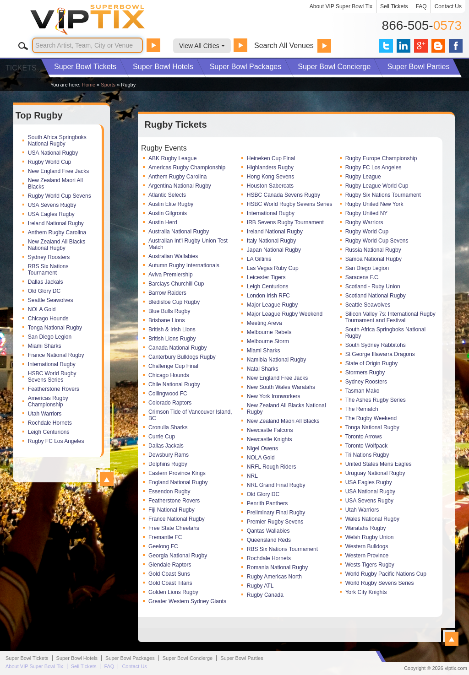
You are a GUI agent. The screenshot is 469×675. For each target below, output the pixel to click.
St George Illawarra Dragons (380, 354)
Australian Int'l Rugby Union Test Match (188, 244)
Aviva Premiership (170, 274)
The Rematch (361, 409)
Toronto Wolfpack (366, 446)
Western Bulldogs (366, 546)
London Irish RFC (268, 295)
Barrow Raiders (167, 293)
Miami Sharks (44, 346)
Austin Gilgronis (167, 213)
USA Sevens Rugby (52, 205)
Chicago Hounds (48, 318)
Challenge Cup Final (173, 366)
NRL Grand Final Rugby (276, 485)
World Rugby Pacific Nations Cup (385, 574)
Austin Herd (162, 222)
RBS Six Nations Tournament (48, 269)
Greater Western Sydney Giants (187, 601)
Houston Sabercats (270, 186)
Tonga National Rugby (55, 327)
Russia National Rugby (373, 250)
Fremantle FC (165, 537)
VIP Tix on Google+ (421, 46)
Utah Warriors (45, 413)
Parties (418, 66)
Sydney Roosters (49, 257)
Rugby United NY (366, 213)
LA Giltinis (259, 259)
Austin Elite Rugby (170, 204)
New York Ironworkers (273, 396)
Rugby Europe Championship (381, 158)
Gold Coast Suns (169, 574)
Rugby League (363, 176)
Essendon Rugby (169, 491)
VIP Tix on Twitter (386, 46)
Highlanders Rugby (270, 167)
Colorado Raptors (169, 403)
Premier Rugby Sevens (275, 521)
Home (88, 84)
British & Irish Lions (172, 329)
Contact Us (448, 6)
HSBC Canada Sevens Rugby (283, 195)
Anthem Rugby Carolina (57, 232)
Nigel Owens (262, 448)
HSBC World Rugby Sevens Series (52, 376)
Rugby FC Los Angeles (56, 441)
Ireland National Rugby (56, 223)
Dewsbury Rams (168, 455)
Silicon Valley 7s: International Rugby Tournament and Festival (390, 317)
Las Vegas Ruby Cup (273, 268)
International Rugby (52, 364)
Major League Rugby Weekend (284, 314)
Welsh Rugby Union (369, 537)
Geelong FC (163, 546)
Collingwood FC (167, 393)
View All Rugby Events (451, 639)
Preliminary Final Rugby (276, 512)
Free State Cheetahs (173, 528)
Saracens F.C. (362, 277)
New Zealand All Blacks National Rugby (56, 244)
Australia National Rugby (178, 231)
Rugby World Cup (49, 162)
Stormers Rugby (365, 372)
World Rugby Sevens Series (379, 583)
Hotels (163, 66)
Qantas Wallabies (268, 531)
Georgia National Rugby (177, 555)
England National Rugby (177, 482)
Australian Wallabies (173, 256)
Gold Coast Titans (170, 583)
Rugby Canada (265, 595)
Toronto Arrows (363, 436)
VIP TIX (108, 20)
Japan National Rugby (274, 250)
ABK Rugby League (172, 158)
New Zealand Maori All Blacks (55, 183)
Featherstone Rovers (53, 389)
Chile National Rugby (174, 384)
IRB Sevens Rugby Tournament (285, 222)
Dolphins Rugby (167, 464)
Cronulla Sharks (167, 427)
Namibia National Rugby (276, 359)
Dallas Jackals (45, 282)
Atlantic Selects (167, 195)
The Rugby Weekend (371, 418)
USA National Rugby (53, 153)
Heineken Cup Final (271, 158)
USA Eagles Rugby (51, 214)
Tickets (85, 66)
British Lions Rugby (172, 338)
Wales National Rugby (372, 519)
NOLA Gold (42, 309)
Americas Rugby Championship (48, 401)
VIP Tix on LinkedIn (403, 46)
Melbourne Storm (268, 341)
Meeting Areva (264, 323)
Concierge (334, 66)
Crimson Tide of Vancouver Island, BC (190, 415)
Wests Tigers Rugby (369, 565)
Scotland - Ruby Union (372, 286)
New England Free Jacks (58, 171)
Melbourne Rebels (269, 332)
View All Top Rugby (107, 479)
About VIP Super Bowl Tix (341, 6)
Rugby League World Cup (377, 186)
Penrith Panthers (267, 503)
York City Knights (366, 592)
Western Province (366, 555)
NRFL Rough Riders (271, 467)
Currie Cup (161, 436)
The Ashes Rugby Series (375, 400)
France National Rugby (56, 355)
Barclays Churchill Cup (176, 284)
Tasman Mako (362, 391)
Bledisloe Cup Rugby (174, 302)
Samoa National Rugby (373, 259)
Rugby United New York (374, 204)
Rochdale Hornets (50, 423)
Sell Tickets (394, 6)
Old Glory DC (44, 291)
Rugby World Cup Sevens (59, 196)
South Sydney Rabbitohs (375, 345)
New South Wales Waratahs (281, 387)
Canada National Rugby (177, 348)
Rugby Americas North (274, 576)
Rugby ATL (260, 586)
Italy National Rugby (271, 241)
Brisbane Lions (166, 320)
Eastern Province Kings (177, 473)
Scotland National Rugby (375, 295)
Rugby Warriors (364, 222)
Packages (246, 66)
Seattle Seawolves (50, 300)
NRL (252, 476)
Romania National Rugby (277, 567)
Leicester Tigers (266, 277)
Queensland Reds (269, 540)
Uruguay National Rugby (375, 473)
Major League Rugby (272, 305)
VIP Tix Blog (438, 46)
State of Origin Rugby (371, 363)
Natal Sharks (262, 369)
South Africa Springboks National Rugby (57, 140)
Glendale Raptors (169, 565)
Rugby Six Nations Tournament (383, 195)
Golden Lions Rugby (173, 592)
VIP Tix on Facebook (456, 46)
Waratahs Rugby (365, 528)
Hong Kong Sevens (270, 176)
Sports (108, 84)
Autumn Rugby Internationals (183, 265)
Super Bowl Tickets (27, 658)
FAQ (421, 6)
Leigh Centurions (49, 432)
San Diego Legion (49, 337)
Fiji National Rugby (171, 510)
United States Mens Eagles (378, 464)
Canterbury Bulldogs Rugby (182, 357)
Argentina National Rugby (179, 186)
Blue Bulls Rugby (169, 311)
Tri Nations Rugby (367, 455)
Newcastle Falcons (270, 430)
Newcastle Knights (269, 439)
